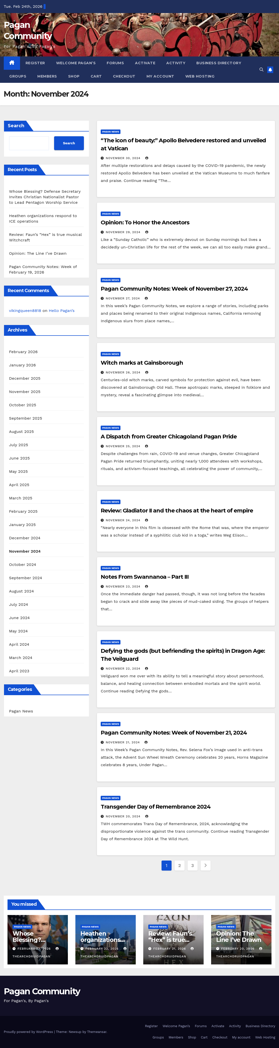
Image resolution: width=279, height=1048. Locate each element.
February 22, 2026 (102, 948)
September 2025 (25, 418)
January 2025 (22, 524)
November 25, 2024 (124, 446)
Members (47, 76)
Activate (145, 63)
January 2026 (22, 365)
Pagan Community (42, 991)
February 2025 (23, 511)
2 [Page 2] (179, 865)
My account (160, 76)
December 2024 (25, 538)
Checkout (124, 76)
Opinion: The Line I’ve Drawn (38, 253)
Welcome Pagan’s (76, 63)
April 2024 (19, 644)
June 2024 (19, 617)
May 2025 (18, 471)
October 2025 (22, 405)
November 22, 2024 (124, 668)
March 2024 (20, 657)
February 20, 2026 (238, 948)
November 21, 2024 (123, 742)
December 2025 (25, 378)
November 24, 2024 (124, 520)
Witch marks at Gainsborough (142, 362)
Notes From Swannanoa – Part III (145, 576)
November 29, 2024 (124, 232)
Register (35, 63)
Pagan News (21, 711)
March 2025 (20, 498)
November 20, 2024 (124, 816)
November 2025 (24, 391)
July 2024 (18, 604)
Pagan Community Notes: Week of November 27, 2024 (174, 288)
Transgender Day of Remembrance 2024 (156, 806)
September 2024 (25, 577)
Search (16, 125)
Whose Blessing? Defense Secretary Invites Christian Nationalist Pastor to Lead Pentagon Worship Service (45, 197)
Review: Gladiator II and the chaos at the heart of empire (177, 510)
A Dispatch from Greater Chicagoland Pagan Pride (168, 436)
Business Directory (218, 63)
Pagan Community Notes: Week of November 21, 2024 (174, 732)
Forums (115, 63)
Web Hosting (200, 76)
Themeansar (96, 1032)
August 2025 (21, 431)
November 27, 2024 (123, 298)
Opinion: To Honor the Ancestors (145, 222)
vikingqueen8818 (25, 310)
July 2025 (18, 444)
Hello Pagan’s (62, 310)
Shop (74, 76)
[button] (261, 69)
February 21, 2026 (170, 948)
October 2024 (22, 564)
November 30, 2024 (124, 158)
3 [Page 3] (192, 865)
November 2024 (25, 551)
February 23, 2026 (35, 948)
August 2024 (21, 591)
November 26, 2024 (124, 372)
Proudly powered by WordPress (29, 1032)
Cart (96, 76)
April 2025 (19, 484)
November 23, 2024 (124, 586)
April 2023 (19, 671)
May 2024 (18, 631)
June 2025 (19, 458)
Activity (175, 63)
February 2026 (23, 351)
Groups (17, 76)
